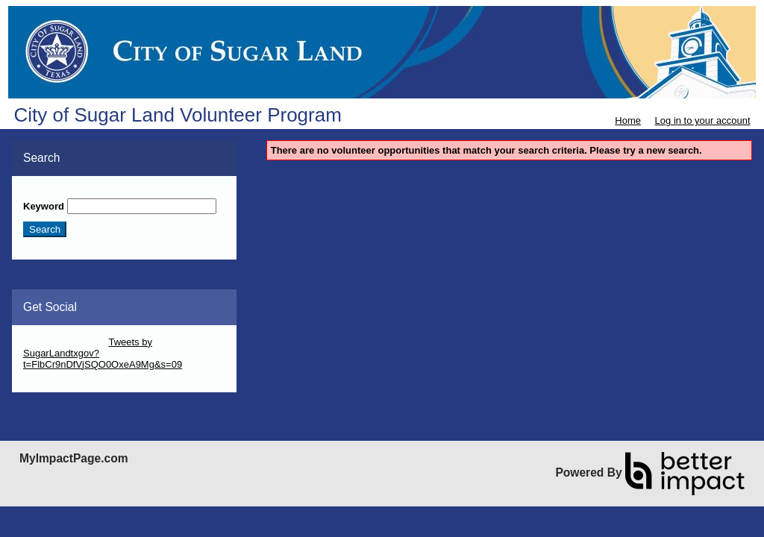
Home (628, 120)
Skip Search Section (66, 192)
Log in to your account (703, 120)
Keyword (43, 206)
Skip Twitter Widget (64, 342)
